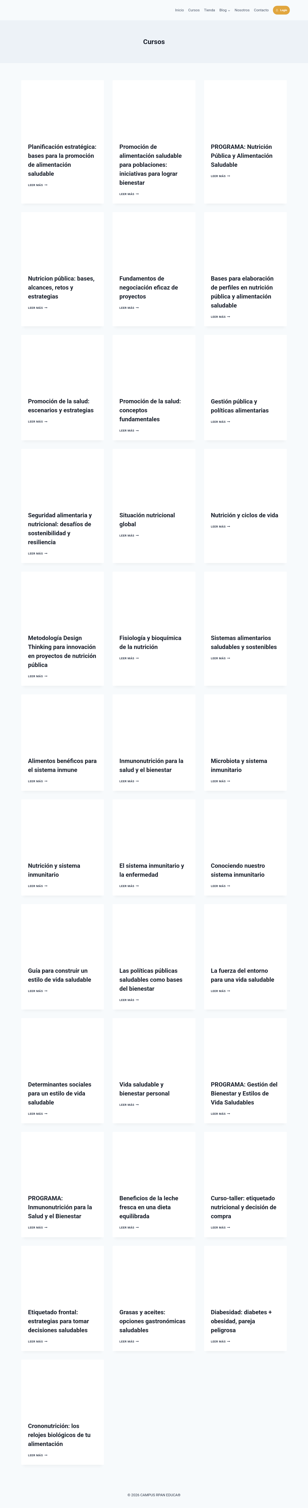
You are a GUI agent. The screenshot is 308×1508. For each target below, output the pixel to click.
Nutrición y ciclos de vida (244, 515)
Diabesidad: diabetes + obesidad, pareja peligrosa (241, 1321)
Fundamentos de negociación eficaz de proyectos (148, 287)
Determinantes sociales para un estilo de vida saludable (59, 1093)
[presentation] (62, 107)
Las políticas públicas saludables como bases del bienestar (150, 979)
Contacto (261, 10)
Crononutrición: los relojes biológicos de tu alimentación (59, 1434)
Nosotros (242, 10)
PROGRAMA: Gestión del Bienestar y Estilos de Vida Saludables (244, 1093)
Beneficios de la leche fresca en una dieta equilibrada (148, 1207)
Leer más (37, 185)
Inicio (179, 10)
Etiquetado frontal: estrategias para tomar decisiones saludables (58, 1321)
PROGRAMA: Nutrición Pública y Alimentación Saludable (242, 155)
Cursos (194, 10)
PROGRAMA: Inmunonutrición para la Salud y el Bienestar (60, 1207)
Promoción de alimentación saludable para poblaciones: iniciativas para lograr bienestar (150, 164)
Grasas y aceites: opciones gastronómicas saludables (152, 1321)
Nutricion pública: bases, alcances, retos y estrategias (61, 287)
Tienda (209, 10)
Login (281, 10)
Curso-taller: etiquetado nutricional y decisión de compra (243, 1207)
